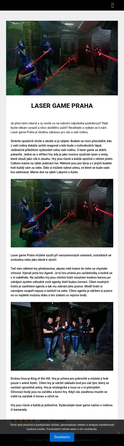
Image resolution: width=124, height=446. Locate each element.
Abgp (11, 5)
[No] (119, 433)
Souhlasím (62, 437)
